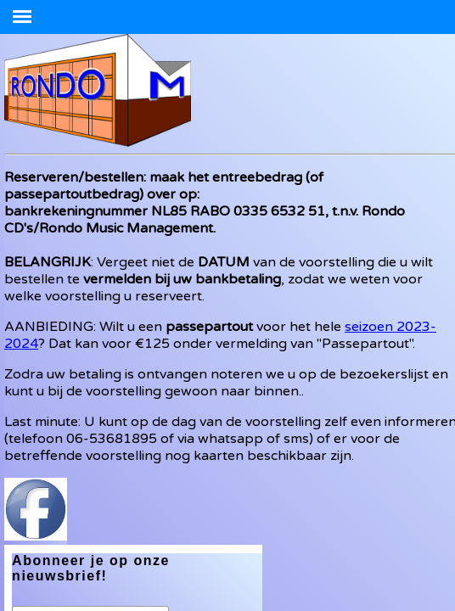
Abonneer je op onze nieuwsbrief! (91, 568)
